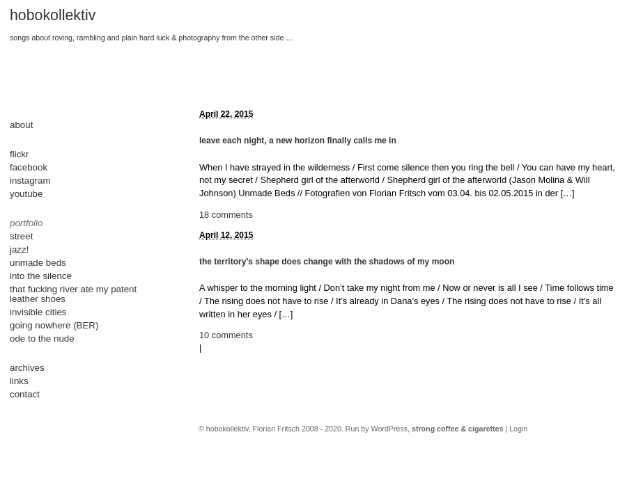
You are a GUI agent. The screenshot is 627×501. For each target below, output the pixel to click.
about (21, 125)
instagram (30, 180)
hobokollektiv (52, 15)
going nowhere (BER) (54, 325)
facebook (28, 167)
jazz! (19, 249)
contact (25, 394)
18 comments (226, 214)
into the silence (41, 276)
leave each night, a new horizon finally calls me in (297, 140)
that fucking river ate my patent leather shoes (73, 294)
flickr (19, 154)
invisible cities (38, 312)
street (21, 236)
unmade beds (38, 262)
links (19, 381)
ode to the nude (42, 338)
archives (27, 368)
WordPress (389, 428)
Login (518, 428)
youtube (26, 194)
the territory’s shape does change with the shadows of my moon (326, 262)
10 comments (226, 335)
